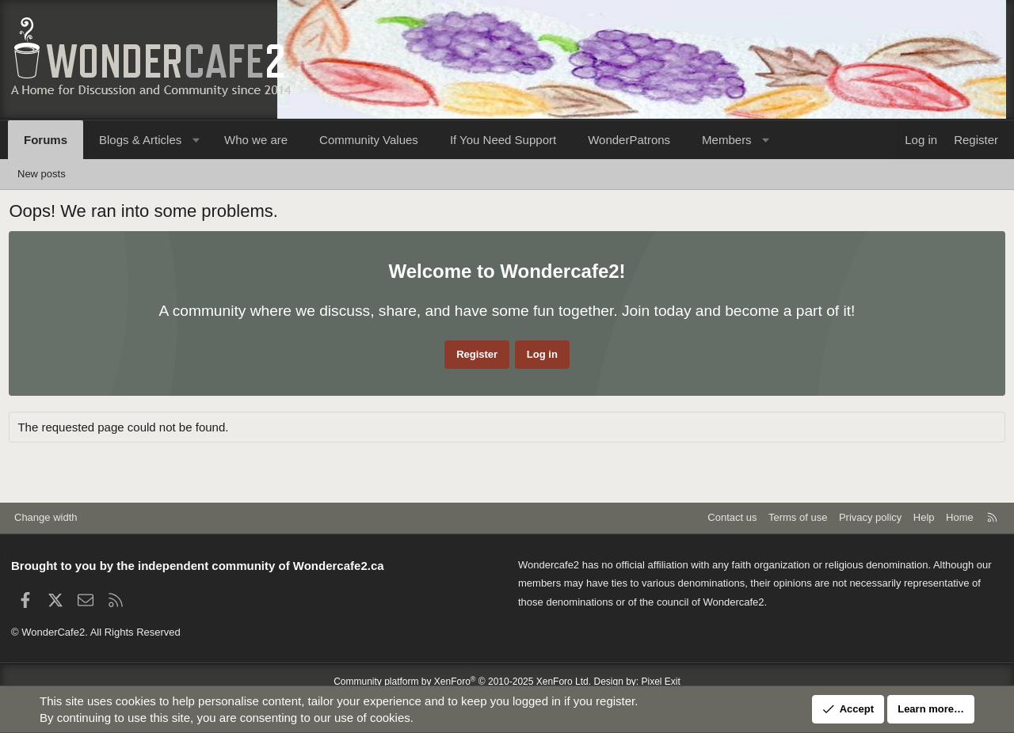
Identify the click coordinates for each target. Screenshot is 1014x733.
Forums (45, 139)
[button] (196, 139)
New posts (41, 174)
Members (727, 139)
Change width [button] (46, 517)
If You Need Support (503, 139)
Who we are (256, 139)
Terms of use (797, 517)
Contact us (732, 517)
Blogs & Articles (140, 139)
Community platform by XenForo (462, 681)
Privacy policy (870, 517)
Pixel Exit (661, 681)
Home (960, 517)
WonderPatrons (629, 139)
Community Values (368, 139)
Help (924, 517)
